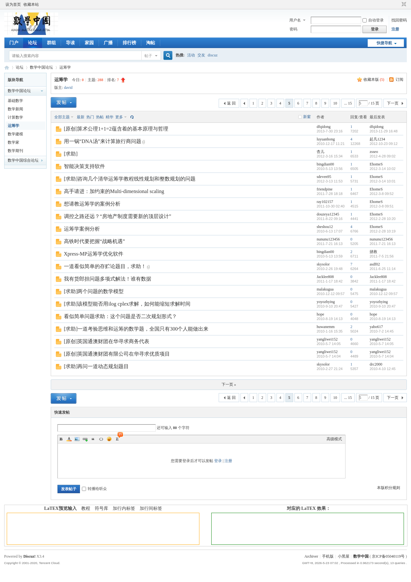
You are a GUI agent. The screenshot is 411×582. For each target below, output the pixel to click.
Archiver (311, 556)
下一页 (392, 103)
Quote (93, 439)
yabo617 (376, 327)
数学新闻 (15, 109)
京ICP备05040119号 (388, 556)
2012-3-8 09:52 (382, 194)
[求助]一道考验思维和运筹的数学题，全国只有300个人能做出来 (136, 329)
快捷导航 (384, 43)
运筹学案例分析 (82, 229)
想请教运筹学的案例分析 (92, 204)
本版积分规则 (388, 487)
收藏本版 (373, 79)
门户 (13, 42)
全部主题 (62, 117)
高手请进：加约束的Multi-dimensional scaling (114, 191)
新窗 (307, 116)
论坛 (32, 42)
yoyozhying (326, 301)
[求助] (71, 153)
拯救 (373, 251)
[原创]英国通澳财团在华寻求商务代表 (107, 341)
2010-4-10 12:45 (383, 369)
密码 (293, 29)
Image (77, 439)
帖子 (148, 56)
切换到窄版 (403, 4)
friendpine (324, 189)
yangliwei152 (327, 339)
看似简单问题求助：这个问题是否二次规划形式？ (120, 316)
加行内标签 (124, 508)
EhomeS (376, 164)
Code (101, 439)
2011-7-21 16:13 (383, 244)
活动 (191, 55)
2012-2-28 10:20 (383, 219)
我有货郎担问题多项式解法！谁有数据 (107, 279)
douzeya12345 (328, 214)
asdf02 (375, 264)
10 (335, 103)
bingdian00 (325, 164)
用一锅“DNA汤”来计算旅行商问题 (102, 141)
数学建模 (15, 134)
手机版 (328, 556)
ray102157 (325, 201)
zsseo (374, 151)
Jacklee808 (325, 276)
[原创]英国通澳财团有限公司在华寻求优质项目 (117, 354)
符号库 (101, 508)
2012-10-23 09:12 (384, 144)
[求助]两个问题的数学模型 (94, 291)
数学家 (13, 142)
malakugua (325, 289)
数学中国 (6, 67)
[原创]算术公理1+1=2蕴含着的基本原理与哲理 (116, 128)
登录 (218, 461)
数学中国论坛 (41, 67)
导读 (70, 42)
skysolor (323, 264)
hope (320, 314)
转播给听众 (94, 488)
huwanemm (326, 327)
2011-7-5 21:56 (382, 256)
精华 (109, 117)
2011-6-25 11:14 (383, 269)
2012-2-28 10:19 (383, 231)
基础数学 (15, 100)
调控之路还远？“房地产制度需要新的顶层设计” (117, 216)
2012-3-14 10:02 (383, 169)
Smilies (109, 439)
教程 (85, 508)
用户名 (295, 20)
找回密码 (399, 20)
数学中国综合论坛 (23, 160)
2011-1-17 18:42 (383, 281)
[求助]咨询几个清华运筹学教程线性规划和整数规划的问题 (130, 178)
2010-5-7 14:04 (382, 356)
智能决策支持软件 (84, 166)
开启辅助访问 (397, 4)
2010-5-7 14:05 (382, 344)
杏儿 (320, 151)
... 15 (348, 103)
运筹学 (65, 67)
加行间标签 (151, 508)
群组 (51, 42)
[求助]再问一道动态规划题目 (96, 366)
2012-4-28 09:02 (383, 156)
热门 (90, 117)
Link (85, 439)
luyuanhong (326, 139)
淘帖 (150, 42)
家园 (89, 42)
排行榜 (129, 42)
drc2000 (376, 364)
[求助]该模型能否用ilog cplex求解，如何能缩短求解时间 (127, 304)
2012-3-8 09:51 (382, 206)
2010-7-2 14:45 (382, 331)
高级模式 (334, 439)
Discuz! (29, 556)
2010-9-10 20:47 (383, 306)
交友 (201, 55)
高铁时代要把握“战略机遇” (94, 241)
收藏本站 (31, 4)
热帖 (100, 117)
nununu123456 (328, 239)
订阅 (399, 79)
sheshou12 (325, 226)
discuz (213, 55)
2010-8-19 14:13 (383, 319)
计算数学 (15, 117)
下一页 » (229, 384)
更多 (119, 117)
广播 (108, 42)
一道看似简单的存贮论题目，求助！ (105, 266)
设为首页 (13, 4)
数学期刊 (15, 150)
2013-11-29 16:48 (384, 131)
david (68, 87)
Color (69, 439)
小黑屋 (343, 556)
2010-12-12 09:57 (384, 294)
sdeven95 (324, 176)
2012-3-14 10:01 (383, 181)
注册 (395, 29)
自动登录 (373, 20)
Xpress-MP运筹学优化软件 (93, 254)
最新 (80, 117)
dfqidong (323, 126)
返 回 (231, 103)
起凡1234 (377, 139)
